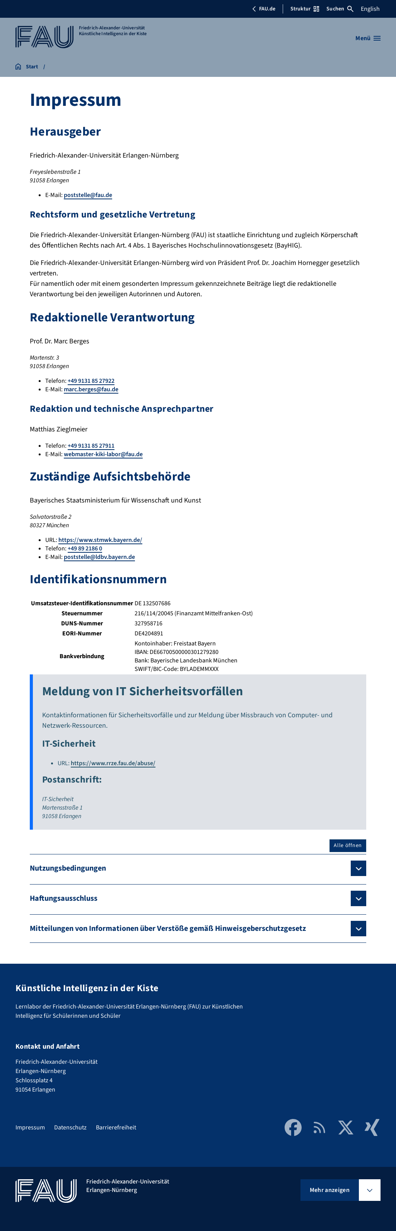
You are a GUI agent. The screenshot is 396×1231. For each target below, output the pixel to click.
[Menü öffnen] (368, 38)
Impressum (30, 1127)
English (370, 9)
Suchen (339, 9)
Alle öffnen (348, 845)
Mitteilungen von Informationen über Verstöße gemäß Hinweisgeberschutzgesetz (168, 928)
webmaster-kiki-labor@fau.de (103, 454)
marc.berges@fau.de (91, 389)
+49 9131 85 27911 (91, 445)
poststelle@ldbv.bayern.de (99, 557)
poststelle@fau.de (88, 195)
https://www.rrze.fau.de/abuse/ (113, 763)
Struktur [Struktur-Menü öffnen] (304, 9)
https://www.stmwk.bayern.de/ (100, 540)
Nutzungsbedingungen (68, 868)
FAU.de (264, 9)
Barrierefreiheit (116, 1127)
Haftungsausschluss (63, 898)
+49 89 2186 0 (85, 548)
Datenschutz (70, 1127)
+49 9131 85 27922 (91, 381)
